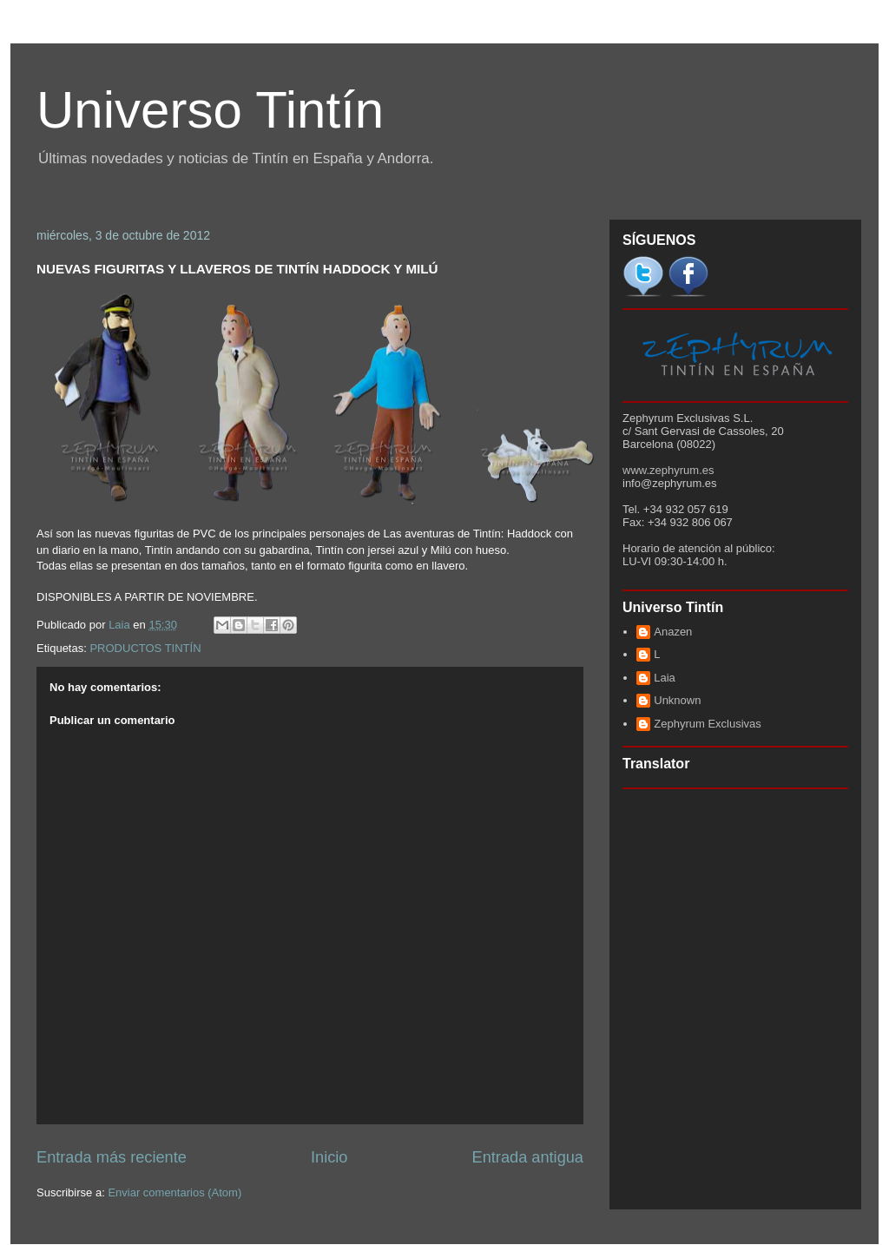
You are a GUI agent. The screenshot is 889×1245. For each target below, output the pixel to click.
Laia (664, 677)
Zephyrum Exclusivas (707, 723)
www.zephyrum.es (668, 470)
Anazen (673, 631)
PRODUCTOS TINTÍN (145, 648)
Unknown (677, 700)
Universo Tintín (210, 110)
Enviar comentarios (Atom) (174, 1192)
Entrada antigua (527, 1157)
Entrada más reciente (111, 1157)
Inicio (329, 1157)
